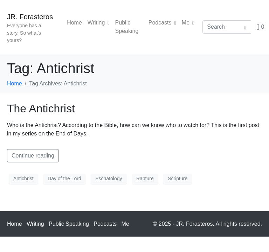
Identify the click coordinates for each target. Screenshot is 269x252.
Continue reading (33, 156)
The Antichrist (41, 108)
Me (188, 23)
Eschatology (108, 178)
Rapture (145, 178)
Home (74, 23)
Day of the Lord (64, 178)
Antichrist (23, 178)
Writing (99, 23)
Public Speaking (127, 27)
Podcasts (162, 23)
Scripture (177, 178)
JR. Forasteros (30, 17)
